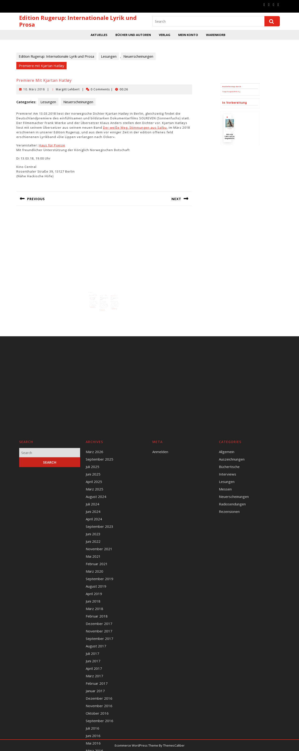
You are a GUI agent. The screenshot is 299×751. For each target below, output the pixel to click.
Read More (103, 299)
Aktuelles (99, 35)
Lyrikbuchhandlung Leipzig (104, 290)
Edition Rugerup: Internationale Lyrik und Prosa (78, 21)
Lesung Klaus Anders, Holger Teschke (110, 290)
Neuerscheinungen (138, 56)
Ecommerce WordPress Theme (136, 745)
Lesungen (109, 56)
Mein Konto (188, 35)
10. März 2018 (34, 89)
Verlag (164, 35)
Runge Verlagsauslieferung (236, 140)
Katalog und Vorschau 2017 (97, 290)
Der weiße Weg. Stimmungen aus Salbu (135, 127)
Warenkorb (215, 35)
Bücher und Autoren (133, 35)
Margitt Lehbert (68, 89)
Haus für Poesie (52, 145)
